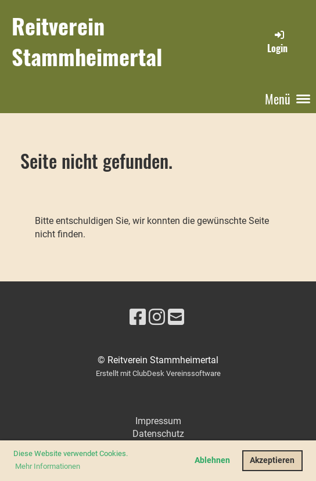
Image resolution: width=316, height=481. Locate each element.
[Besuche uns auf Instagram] (157, 317)
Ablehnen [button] (212, 460)
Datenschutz (158, 433)
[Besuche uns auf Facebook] (138, 317)
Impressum (158, 420)
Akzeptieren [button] (272, 460)
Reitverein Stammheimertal (87, 41)
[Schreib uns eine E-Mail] (176, 317)
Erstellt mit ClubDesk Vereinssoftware (158, 373)
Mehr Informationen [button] (47, 466)
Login (277, 41)
